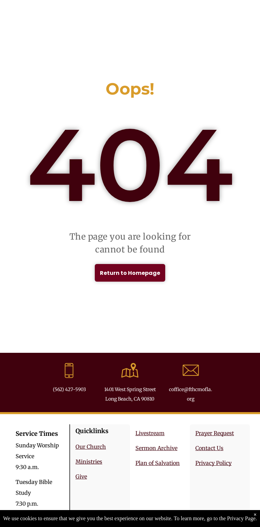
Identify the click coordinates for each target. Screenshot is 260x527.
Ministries (88, 461)
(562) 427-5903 (69, 389)
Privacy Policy (213, 463)
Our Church (90, 446)
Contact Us (209, 448)
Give (81, 476)
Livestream (150, 433)
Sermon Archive (156, 448)
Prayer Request (214, 433)
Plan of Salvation (157, 463)
